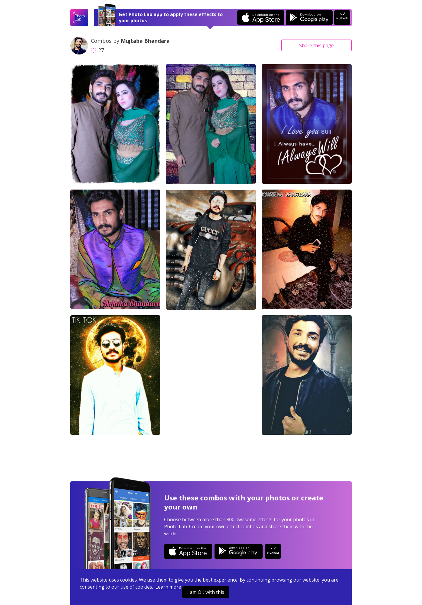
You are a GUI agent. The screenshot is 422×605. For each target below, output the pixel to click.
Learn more (168, 587)
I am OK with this (205, 592)
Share (316, 45)
